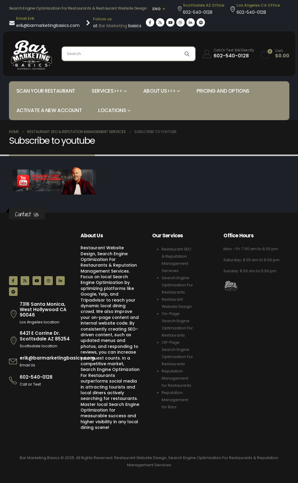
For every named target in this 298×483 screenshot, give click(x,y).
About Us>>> (159, 90)
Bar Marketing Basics (40, 457)
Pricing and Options (223, 90)
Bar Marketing (113, 26)
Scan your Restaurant (45, 90)
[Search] (187, 54)
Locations (112, 110)
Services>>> (107, 90)
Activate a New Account (49, 110)
